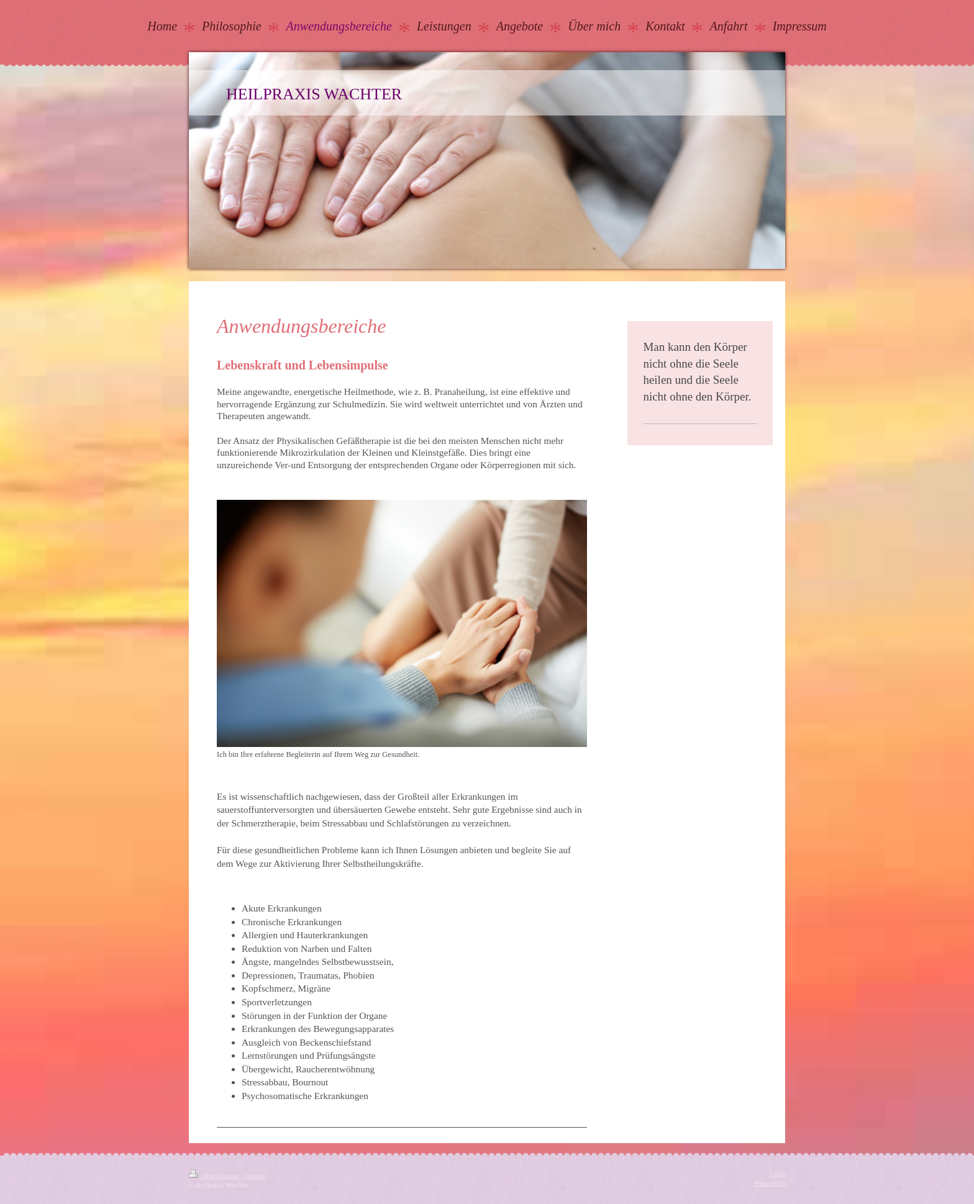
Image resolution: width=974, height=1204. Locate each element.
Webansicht (769, 1183)
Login (777, 1173)
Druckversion (214, 1175)
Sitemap (255, 1175)
